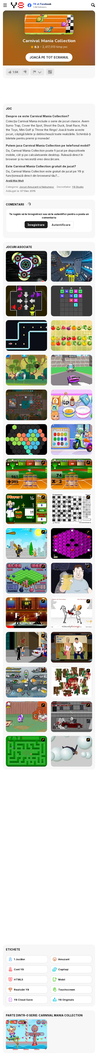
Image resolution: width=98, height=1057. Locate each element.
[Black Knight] (26, 543)
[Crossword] (71, 508)
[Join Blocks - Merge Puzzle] (71, 301)
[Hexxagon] (71, 543)
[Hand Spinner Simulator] (26, 266)
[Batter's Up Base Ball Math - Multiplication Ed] (71, 474)
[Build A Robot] (26, 682)
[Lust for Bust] (71, 647)
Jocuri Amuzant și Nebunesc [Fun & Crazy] (36, 186)
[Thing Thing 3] (71, 716)
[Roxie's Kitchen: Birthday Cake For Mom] (71, 405)
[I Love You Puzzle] (71, 682)
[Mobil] (71, 979)
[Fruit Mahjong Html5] (71, 335)
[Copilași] (71, 969)
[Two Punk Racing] (71, 266)
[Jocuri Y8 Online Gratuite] (17, 5)
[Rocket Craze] (26, 335)
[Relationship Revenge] (71, 612)
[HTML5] (27, 979)
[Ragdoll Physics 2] (71, 751)
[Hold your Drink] (71, 578)
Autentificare (61, 224)
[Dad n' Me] (26, 716)
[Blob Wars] (26, 578)
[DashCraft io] (71, 370)
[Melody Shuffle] (26, 301)
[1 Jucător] (27, 959)
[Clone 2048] (26, 405)
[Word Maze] (26, 751)
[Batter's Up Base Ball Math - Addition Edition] (26, 474)
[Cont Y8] (27, 969)
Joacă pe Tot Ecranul (49, 57)
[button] (15, 180)
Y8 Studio (78, 186)
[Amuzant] (71, 959)
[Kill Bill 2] (26, 612)
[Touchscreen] (71, 989)
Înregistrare (36, 224)
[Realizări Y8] (27, 989)
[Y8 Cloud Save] (27, 1000)
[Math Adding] (26, 508)
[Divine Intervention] (26, 647)
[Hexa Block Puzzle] (26, 439)
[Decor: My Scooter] (71, 439)
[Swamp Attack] (26, 370)
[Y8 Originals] (71, 1000)
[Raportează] (37, 71)
